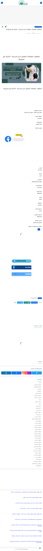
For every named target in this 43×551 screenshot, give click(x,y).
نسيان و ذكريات (38, 416)
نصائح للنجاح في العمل (36, 418)
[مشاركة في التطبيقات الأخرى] (15, 302)
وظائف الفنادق (38, 438)
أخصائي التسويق (37, 384)
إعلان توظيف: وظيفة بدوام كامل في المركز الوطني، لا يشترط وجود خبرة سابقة (26, 492)
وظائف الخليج (38, 429)
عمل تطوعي (38, 408)
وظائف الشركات (37, 435)
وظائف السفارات (37, 433)
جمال (40, 403)
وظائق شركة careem (36, 463)
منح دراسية (38, 414)
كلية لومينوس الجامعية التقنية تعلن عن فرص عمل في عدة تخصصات (28, 519)
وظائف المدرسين (37, 442)
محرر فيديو (39, 410)
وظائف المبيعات (37, 440)
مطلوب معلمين (38, 412)
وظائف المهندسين (37, 446)
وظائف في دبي (38, 457)
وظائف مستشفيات (37, 461)
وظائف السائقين (37, 431)
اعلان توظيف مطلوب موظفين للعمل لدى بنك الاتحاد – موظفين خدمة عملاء (27, 514)
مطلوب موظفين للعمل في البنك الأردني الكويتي (32, 497)
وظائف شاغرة (38, 452)
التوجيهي (39, 391)
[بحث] (2, 3)
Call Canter (38, 465)
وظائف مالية (38, 459)
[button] (34, 302)
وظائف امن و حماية (37, 450)
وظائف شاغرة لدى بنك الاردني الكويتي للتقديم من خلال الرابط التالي (28, 503)
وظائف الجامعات (37, 427)
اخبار (40, 382)
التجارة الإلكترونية (37, 386)
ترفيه (40, 399)
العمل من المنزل (37, 397)
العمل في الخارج (37, 395)
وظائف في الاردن (38, 26)
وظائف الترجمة (38, 423)
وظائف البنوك (38, 420)
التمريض (39, 389)
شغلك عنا (17, 549)
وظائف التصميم (38, 425)
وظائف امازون (38, 448)
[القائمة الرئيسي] (41, 3)
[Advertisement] (21, 15)
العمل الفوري (38, 393)
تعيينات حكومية (38, 401)
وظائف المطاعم (37, 444)
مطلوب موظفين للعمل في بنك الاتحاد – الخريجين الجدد (31, 508)
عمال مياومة (38, 406)
